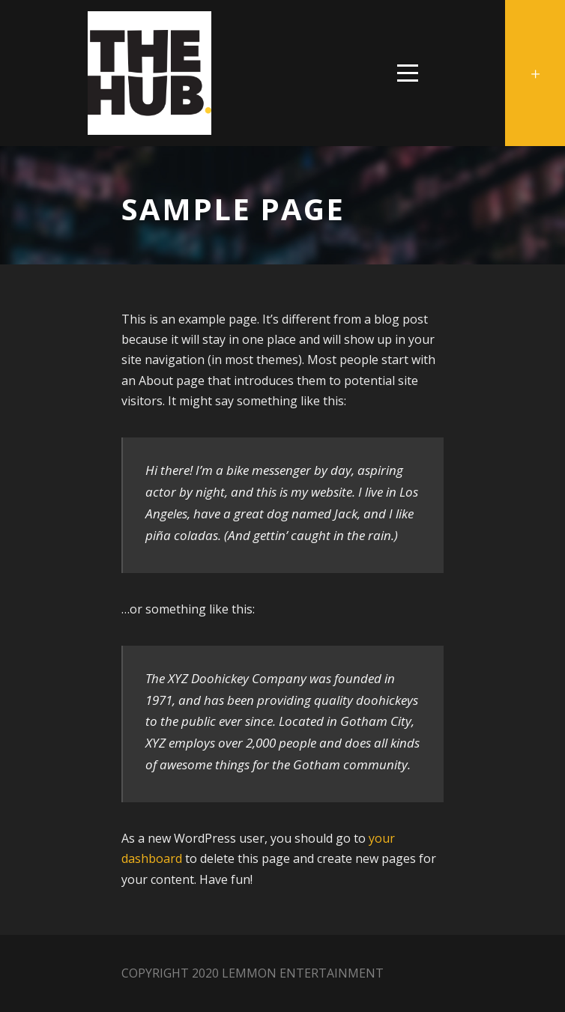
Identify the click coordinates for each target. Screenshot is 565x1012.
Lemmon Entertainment (303, 973)
